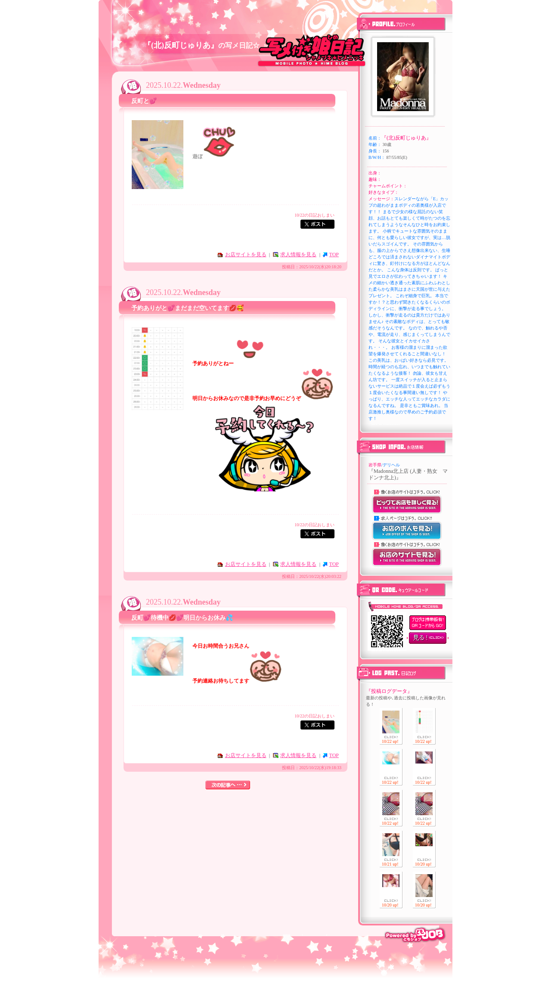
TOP (334, 254)
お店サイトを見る (245, 254)
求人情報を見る (298, 254)
